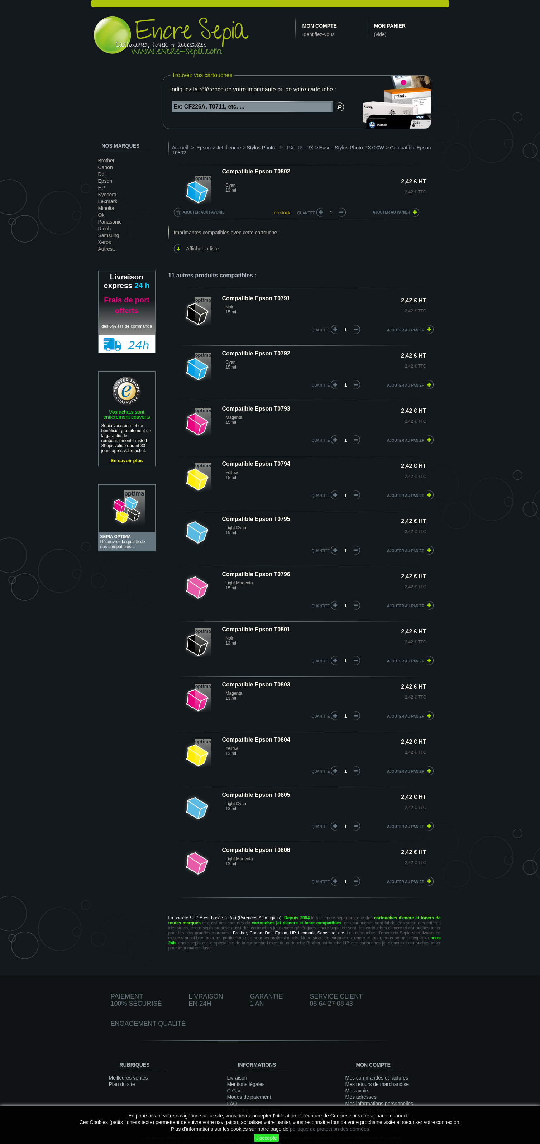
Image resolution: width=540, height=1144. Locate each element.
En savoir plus (126, 460)
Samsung (108, 235)
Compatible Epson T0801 (256, 629)
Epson (105, 181)
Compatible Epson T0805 (256, 795)
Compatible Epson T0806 (256, 850)
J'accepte (266, 1138)
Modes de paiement (249, 1097)
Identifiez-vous (318, 34)
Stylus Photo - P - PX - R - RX (280, 147)
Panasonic (109, 222)
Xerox (104, 242)
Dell (102, 174)
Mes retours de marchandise (377, 1084)
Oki (102, 215)
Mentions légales (246, 1084)
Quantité (306, 213)
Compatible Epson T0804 (256, 740)
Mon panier (390, 26)
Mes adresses (361, 1097)
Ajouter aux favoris (204, 212)
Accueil (180, 147)
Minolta (106, 208)
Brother (106, 160)
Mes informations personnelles (379, 1103)
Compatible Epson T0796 (256, 574)
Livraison (237, 1078)
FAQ (232, 1103)
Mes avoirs (357, 1090)
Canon (105, 167)
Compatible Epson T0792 (256, 353)
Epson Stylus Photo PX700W (351, 147)
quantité (321, 330)
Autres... (107, 249)
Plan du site (122, 1084)
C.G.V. (234, 1090)
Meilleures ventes (128, 1078)
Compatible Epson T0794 (256, 464)
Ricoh (104, 228)
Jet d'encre (229, 147)
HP (101, 188)
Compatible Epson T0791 (256, 298)
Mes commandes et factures (376, 1077)
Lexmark (108, 201)
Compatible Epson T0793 (256, 409)
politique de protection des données (329, 1129)
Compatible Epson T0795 (256, 519)
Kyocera (107, 194)
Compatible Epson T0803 (256, 684)
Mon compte (319, 26)
